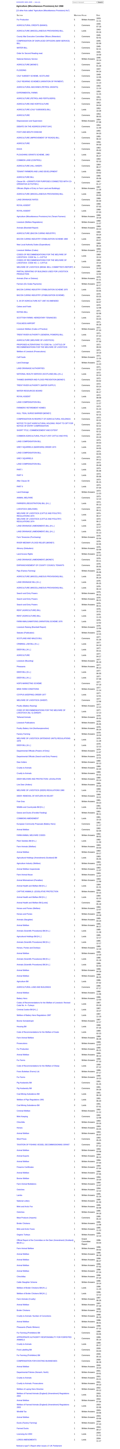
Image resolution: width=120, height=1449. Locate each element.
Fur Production (23, 20)
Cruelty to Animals (24, 768)
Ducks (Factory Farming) (27, 1423)
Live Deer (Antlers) (24, 785)
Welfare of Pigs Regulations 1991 (30, 1100)
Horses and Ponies (24, 914)
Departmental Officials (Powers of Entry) (33, 751)
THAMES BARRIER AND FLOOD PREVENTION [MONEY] (41, 380)
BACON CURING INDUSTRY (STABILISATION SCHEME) (40, 295)
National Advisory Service (27, 59)
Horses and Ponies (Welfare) (28, 908)
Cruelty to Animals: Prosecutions (30, 1383)
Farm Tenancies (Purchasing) (29, 537)
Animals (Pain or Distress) (27, 278)
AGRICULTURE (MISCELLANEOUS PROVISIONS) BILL (40, 194)
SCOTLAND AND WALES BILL (29, 638)
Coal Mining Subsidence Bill (28, 1094)
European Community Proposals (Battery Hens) (36, 824)
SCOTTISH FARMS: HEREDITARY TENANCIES (36, 318)
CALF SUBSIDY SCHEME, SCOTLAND (33, 76)
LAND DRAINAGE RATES (27, 200)
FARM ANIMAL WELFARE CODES (31, 835)
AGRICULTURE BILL (25, 177)
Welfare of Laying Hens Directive (30, 1389)
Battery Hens (22, 998)
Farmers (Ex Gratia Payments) (29, 284)
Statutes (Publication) (25, 633)
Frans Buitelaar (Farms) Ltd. (28, 1072)
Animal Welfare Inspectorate (28, 869)
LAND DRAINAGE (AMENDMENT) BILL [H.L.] (35, 526)
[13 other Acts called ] (42, 11)
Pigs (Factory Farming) (26, 571)
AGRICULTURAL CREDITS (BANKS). (32, 25)
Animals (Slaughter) (25, 920)
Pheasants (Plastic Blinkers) (28, 1327)
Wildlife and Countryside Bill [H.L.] (30, 807)
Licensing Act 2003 (24, 1434)
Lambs (19, 1195)
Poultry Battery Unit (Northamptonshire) (33, 728)
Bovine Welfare (23, 1178)
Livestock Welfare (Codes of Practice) (32, 329)
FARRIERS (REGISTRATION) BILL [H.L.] (33, 503)
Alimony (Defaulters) (25, 548)
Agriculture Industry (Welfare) (29, 863)
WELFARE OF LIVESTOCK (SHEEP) (32, 700)
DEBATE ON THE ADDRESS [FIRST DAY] (34, 127)
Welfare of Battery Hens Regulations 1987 (34, 1015)
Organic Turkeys (23, 1235)
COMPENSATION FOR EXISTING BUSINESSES (37, 1361)
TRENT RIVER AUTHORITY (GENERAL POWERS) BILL (40, 335)
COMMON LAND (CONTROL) (29, 160)
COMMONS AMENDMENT (28, 818)
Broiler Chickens (23, 1223)
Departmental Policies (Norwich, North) (33, 1372)
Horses (20, 1128)
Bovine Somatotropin (25, 1021)
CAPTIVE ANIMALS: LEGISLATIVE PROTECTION (37, 892)
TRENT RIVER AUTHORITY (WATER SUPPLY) (36, 385)
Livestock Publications (26, 723)
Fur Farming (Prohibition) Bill (28, 1333)
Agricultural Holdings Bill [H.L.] (29, 936)
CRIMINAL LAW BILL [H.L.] (28, 644)
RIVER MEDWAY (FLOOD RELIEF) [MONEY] (35, 543)
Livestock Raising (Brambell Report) (31, 627)
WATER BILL (22, 48)
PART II (20, 475)
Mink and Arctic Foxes (26, 1229)
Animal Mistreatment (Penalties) (30, 880)
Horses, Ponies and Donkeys (28, 948)
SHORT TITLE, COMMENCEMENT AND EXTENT (37, 430)
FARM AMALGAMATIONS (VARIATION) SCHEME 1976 (39, 621)
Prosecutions (22, 1043)
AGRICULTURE (23, 115)
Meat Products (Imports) (27, 1218)
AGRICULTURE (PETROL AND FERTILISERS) (36, 98)
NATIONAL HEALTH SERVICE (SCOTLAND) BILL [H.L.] (40, 374)
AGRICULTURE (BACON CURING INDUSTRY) (36, 233)
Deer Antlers (22, 762)
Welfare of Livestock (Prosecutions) (31, 352)
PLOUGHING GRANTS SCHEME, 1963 (33, 155)
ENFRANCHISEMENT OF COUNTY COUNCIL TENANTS (40, 565)
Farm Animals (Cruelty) (26, 1299)
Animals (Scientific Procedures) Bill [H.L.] (33, 931)
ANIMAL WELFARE (25, 498)
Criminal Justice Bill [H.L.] (27, 1010)
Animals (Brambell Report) (27, 228)
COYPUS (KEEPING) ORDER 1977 (31, 695)
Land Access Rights (25, 554)
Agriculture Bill (22, 981)
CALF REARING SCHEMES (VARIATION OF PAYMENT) (40, 81)
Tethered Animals (24, 717)
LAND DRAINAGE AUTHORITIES (31, 368)
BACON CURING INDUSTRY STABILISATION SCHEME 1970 (42, 290)
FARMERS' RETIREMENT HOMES (31, 408)
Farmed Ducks (23, 1428)
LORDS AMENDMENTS (27, 1440)
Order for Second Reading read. (30, 53)
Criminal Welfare (23, 1111)
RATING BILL (22, 312)
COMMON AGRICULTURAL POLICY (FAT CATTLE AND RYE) (42, 436)
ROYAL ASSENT (24, 205)
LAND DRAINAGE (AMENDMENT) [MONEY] (35, 560)
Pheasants (21, 667)
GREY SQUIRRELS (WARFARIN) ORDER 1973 (36, 447)
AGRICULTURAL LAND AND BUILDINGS (34, 987)
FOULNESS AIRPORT (26, 323)
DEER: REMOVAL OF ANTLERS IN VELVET (35, 796)
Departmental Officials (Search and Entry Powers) (37, 756)
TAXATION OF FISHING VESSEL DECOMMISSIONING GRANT (43, 1145)
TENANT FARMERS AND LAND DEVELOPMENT (37, 172)
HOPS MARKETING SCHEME (29, 683)
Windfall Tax (22, 1412)
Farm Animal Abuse (25, 875)
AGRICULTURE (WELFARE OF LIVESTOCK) (35, 340)
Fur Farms (21, 1060)
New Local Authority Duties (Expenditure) (33, 245)
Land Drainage (23, 363)
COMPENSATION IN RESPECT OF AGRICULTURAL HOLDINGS (44, 419)
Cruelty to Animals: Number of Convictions (34, 1316)
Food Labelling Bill (24, 1350)
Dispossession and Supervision (29, 121)
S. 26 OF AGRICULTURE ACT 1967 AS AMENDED (38, 301)
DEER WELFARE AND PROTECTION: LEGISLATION (39, 779)
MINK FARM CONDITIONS (28, 689)
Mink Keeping (22, 1116)
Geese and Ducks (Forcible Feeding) (32, 813)
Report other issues (39, 1446)
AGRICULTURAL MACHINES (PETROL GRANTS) (37, 87)
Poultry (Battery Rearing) (27, 706)
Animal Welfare (23, 830)
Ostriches (21, 1190)
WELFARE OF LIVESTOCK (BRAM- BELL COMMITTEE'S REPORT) (45, 267)
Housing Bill (21, 1027)
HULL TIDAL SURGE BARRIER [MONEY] (34, 413)
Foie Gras (21, 801)
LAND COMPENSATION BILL (29, 402)
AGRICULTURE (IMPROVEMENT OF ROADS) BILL (38, 138)
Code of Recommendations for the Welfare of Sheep (38, 1066)
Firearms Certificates (25, 1167)
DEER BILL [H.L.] (24, 650)
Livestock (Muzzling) (25, 661)
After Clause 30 (23, 481)
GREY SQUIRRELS (25, 458)
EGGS (19, 149)
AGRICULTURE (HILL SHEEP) (29, 166)
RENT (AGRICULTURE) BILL (29, 610)
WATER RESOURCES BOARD (29, 391)
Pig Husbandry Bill (24, 1083)
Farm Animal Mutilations (26, 1184)
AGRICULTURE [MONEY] (27, 65)
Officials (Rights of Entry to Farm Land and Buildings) (38, 188)
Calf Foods (21, 357)
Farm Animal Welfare (25, 1038)
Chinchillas (21, 1277)
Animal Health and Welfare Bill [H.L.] (31, 886)
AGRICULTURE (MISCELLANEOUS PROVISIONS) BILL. (40, 31)
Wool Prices (22, 1139)
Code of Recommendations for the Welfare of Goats (38, 1032)
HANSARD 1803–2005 (24, 2)
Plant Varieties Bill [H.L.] (26, 841)
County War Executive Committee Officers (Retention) (39, 36)
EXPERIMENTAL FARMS (27, 93)
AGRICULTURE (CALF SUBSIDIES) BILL (34, 110)
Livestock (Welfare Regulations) (30, 222)
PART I (20, 470)
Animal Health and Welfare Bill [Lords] (32, 903)
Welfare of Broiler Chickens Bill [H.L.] (32, 1288)
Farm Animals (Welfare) (26, 847)
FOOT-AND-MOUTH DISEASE (29, 132)
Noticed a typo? (22, 1446)
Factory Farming (23, 734)
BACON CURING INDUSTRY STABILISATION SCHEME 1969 (42, 239)
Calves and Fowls (24, 307)
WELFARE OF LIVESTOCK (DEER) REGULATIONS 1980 (40, 790)
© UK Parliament (55, 1446)
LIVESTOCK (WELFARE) (27, 509)
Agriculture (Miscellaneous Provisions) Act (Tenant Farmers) (41, 216)
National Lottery (23, 1201)
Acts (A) (37, 2)
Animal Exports (23, 1156)
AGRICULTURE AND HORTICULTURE (33, 104)
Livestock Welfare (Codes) (27, 250)
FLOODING (21, 70)
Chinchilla (21, 1122)
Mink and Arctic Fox (25, 1207)
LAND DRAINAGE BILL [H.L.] (29, 582)
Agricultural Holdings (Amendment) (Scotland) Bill (37, 858)
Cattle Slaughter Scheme (27, 1282)
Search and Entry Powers (27, 593)
